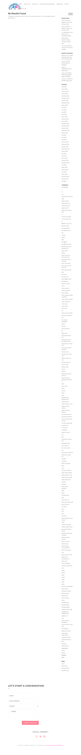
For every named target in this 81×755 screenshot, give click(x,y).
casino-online (65, 306)
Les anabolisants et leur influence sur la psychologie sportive (67, 34)
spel (63, 568)
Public (63, 522)
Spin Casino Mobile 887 (67, 586)
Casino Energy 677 (66, 290)
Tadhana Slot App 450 (67, 609)
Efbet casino (64, 333)
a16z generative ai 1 (66, 230)
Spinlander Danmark (66, 591)
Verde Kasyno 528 (66, 637)
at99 (63, 239)
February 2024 (65, 142)
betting (63, 253)
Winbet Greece (65, 646)
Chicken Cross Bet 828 (67, 313)
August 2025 (65, 105)
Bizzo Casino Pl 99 (66, 263)
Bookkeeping (65, 281)
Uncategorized (65, 628)
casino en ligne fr (66, 288)
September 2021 (65, 162)
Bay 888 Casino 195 (66, 244)
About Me (27, 4)
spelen (63, 570)
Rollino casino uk (66, 541)
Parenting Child (65, 495)
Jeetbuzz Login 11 (66, 432)
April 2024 (64, 139)
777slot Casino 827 (66, 219)
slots (63, 552)
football (63, 371)
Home (20, 4)
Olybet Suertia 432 (66, 479)
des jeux (63, 326)
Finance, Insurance (66, 362)
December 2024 (65, 123)
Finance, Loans (65, 364)
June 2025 (64, 110)
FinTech (63, 369)
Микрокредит (65, 648)
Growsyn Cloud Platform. (55, 745)
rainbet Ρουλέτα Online (67, 527)
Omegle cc (64, 484)
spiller (63, 584)
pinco (63, 509)
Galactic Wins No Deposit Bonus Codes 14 (67, 379)
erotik (63, 73)
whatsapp (64, 643)
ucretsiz (63, 61)
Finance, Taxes (65, 367)
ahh (62, 233)
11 (62, 192)
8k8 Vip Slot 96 (65, 226)
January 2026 (65, 93)
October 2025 (65, 100)
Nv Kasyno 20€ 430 (66, 470)
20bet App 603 (65, 201)
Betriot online (65, 250)
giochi (63, 393)
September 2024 (65, 130)
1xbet (63, 198)
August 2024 (65, 133)
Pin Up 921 (64, 506)
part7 (63, 497)
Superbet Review (66, 605)
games (63, 388)
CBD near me (65, 55)
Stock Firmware (65, 598)
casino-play (64, 308)
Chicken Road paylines (67, 315)
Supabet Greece (65, 602)
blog (63, 272)
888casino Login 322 (66, 223)
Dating (63, 324)
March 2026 (64, 89)
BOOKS (67, 4)
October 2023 (65, 146)
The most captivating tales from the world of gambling (67, 47)
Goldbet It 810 (65, 401)
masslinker (64, 461)
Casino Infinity (65, 293)
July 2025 (64, 107)
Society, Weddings (66, 563)
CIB (62, 317)
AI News (64, 235)
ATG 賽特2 (64, 242)
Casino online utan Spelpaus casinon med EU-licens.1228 (67, 22)
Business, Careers (66, 283)
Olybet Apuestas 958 (67, 472)
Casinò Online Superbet (67, 299)
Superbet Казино (66, 607)
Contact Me (22, 8)
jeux (62, 434)
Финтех (63, 653)
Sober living (64, 561)
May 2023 (64, 153)
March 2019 (64, 174)
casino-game (65, 304)
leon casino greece (66, 448)
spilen (63, 582)
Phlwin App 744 (65, 504)
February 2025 (65, 119)
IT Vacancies (65, 427)
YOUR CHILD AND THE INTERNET (66, 63)
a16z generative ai (66, 228)
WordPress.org (65, 670)
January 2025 (65, 121)
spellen (63, 572)
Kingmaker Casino (66, 443)
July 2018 (64, 181)
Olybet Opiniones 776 (67, 475)
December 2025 (65, 96)
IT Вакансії (64, 430)
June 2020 (64, 165)
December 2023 (65, 144)
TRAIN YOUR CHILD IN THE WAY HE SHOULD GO (67, 57)
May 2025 (64, 112)
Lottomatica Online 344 (67, 452)
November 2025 (65, 98)
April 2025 (64, 114)
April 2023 (64, 156)
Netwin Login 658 (66, 463)
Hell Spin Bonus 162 (66, 414)
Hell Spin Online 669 (66, 416)
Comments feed (65, 668)
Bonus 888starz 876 (66, 279)
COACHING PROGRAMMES (47, 4)
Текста (63, 650)
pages (63, 493)
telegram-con (65, 616)
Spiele (63, 575)
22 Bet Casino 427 (66, 205)
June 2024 (64, 137)
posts (63, 513)
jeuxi (63, 437)
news (63, 468)
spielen (63, 577)
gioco (63, 395)
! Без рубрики (65, 187)
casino (63, 286)
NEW (63, 466)
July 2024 (64, 135)
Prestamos (64, 516)
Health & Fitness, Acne (67, 404)
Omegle (63, 482)
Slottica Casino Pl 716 (67, 555)
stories (63, 600)
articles (63, 237)
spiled (63, 579)
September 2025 (65, 103)
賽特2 (63, 657)
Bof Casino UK (65, 276)
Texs (63, 618)
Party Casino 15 (65, 500)
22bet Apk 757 (65, 208)
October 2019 (65, 169)
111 (62, 194)
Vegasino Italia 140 (66, 631)
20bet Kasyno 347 (66, 203)
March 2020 (64, 167)
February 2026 (65, 91)
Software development (67, 565)
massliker (64, 459)
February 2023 (65, 160)
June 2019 (64, 172)
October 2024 (65, 128)
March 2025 (64, 116)
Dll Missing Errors (66, 328)
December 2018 (65, 176)
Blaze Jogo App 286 (66, 270)
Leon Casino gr (65, 445)
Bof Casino (64, 274)
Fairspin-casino (65, 352)
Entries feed (64, 666)
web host (64, 79)
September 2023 (65, 149)
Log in (63, 663)
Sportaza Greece (65, 593)
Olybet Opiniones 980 (67, 477)
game (63, 383)
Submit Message (30, 723)
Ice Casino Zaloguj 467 (67, 423)
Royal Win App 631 (66, 550)
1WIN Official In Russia (67, 196)
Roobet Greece (65, 544)
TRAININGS (59, 4)
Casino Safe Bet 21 (66, 301)
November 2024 (65, 126)
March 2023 (64, 158)
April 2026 (64, 87)
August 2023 (65, 151)
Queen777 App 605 (66, 524)
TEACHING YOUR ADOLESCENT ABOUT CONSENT (67, 74)
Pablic (63, 490)
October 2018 (65, 179)
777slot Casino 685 (66, 216)
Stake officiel (65, 595)
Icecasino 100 (65, 425)
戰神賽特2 (64, 655)
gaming (63, 390)
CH (62, 310)
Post (63, 511)
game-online (64, 386)
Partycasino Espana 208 (67, 502)
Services (34, 4)
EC (62, 331)
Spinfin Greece (65, 589)
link (62, 450)
